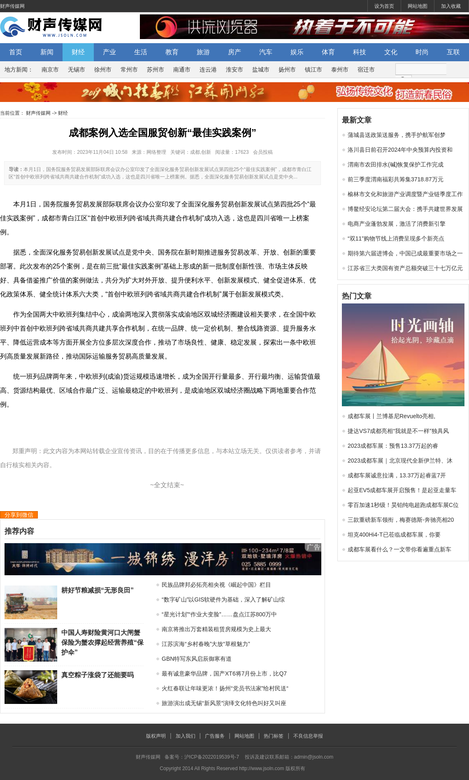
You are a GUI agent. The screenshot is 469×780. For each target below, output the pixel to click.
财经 (78, 52)
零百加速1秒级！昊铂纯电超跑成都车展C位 (403, 505)
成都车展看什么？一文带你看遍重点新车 (399, 549)
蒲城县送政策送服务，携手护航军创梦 (397, 135)
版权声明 (156, 736)
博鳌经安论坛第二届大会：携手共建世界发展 (405, 209)
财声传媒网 (12, 6)
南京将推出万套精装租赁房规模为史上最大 (216, 629)
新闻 (46, 52)
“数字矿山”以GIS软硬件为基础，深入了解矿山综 (223, 599)
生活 (140, 52)
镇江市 (313, 69)
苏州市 (155, 69)
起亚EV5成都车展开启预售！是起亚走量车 (402, 490)
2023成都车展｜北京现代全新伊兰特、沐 (400, 460)
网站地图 (417, 6)
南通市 (181, 69)
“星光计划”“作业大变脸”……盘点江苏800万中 (219, 614)
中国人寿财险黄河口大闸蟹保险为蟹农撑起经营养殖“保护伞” (102, 642)
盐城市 (260, 69)
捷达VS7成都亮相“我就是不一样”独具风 (398, 431)
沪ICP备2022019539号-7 (211, 757)
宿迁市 (366, 69)
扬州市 (287, 69)
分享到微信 (19, 515)
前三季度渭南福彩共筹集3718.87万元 (395, 179)
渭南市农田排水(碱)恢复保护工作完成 (395, 164)
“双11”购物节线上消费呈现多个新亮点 (396, 238)
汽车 (265, 52)
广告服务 (215, 736)
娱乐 (297, 52)
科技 (359, 52)
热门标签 (273, 736)
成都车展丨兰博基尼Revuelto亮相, (391, 416)
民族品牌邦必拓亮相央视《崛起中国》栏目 (216, 584)
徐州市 (102, 69)
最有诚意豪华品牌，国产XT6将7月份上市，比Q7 (224, 673)
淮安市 (234, 69)
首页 (15, 52)
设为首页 (384, 6)
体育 (328, 52)
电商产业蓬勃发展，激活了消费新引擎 (397, 223)
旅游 (203, 52)
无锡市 (76, 69)
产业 (109, 52)
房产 (234, 52)
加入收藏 (451, 6)
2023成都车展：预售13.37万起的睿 (393, 445)
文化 (390, 52)
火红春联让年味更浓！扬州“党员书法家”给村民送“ (225, 688)
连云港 (208, 69)
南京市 (50, 69)
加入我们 (185, 736)
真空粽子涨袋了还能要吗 (97, 674)
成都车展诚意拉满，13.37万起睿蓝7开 (397, 475)
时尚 (422, 52)
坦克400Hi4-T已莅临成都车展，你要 (394, 534)
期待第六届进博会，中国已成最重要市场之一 (405, 253)
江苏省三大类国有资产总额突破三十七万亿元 (405, 268)
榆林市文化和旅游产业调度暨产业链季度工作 (405, 194)
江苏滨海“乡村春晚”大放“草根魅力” (206, 644)
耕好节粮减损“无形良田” (97, 590)
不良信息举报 (308, 736)
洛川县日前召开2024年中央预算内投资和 (400, 149)
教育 (172, 52)
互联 (453, 52)
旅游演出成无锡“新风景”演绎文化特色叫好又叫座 (224, 703)
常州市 (129, 69)
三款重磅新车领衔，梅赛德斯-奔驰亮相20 (401, 519)
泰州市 (339, 69)
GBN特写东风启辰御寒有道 (197, 658)
